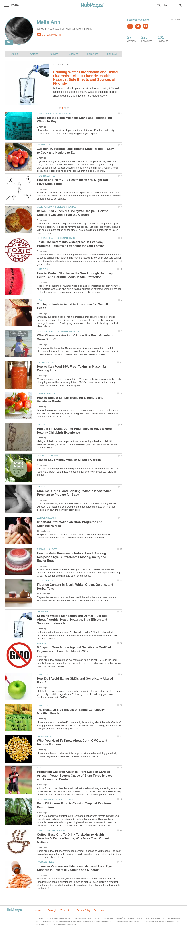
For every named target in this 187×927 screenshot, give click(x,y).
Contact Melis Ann (49, 35)
